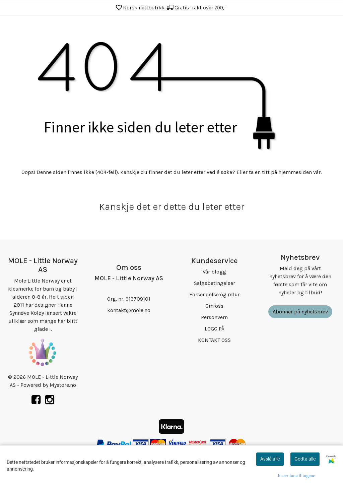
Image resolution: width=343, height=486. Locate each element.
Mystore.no (63, 385)
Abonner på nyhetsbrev (300, 311)
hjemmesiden (295, 172)
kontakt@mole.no (128, 310)
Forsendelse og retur (214, 294)
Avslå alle (270, 459)
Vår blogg (214, 271)
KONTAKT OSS (214, 340)
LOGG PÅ (214, 328)
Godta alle (305, 459)
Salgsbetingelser (214, 283)
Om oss (214, 306)
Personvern (214, 317)
